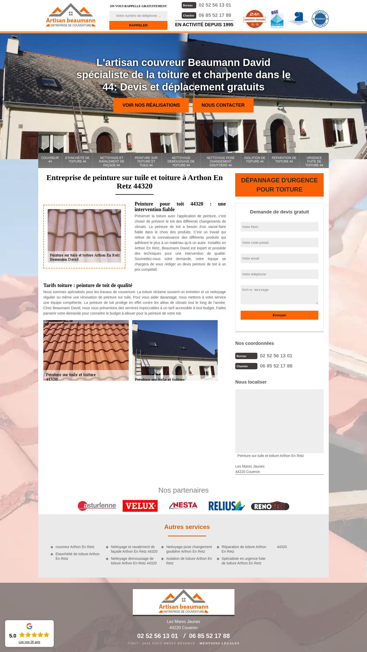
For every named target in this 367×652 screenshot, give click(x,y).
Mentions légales (220, 643)
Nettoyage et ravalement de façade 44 (111, 161)
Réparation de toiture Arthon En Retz (244, 549)
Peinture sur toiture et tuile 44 (146, 161)
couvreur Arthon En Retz (75, 547)
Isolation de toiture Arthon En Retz (189, 560)
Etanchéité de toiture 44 (77, 159)
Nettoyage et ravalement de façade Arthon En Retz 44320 (134, 549)
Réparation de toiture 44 (284, 159)
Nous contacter (223, 105)
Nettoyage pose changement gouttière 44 (221, 161)
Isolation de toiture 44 (254, 159)
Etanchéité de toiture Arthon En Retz (78, 556)
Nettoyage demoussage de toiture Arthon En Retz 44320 (134, 560)
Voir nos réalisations (151, 105)
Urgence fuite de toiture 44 (314, 161)
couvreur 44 (50, 159)
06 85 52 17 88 (206, 15)
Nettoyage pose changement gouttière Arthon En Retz (189, 549)
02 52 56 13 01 (206, 5)
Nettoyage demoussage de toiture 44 (181, 161)
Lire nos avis (29, 642)
